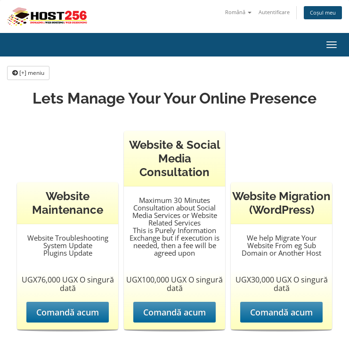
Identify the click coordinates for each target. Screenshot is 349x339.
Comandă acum (67, 312)
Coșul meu (323, 12)
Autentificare (274, 12)
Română (238, 12)
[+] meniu (28, 73)
